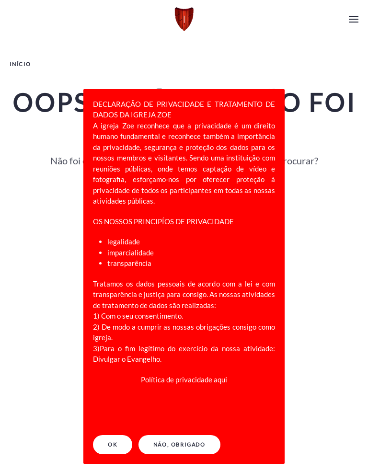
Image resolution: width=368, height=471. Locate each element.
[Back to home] (184, 19)
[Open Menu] (353, 19)
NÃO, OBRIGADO (179, 444)
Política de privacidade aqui (184, 379)
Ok (112, 444)
